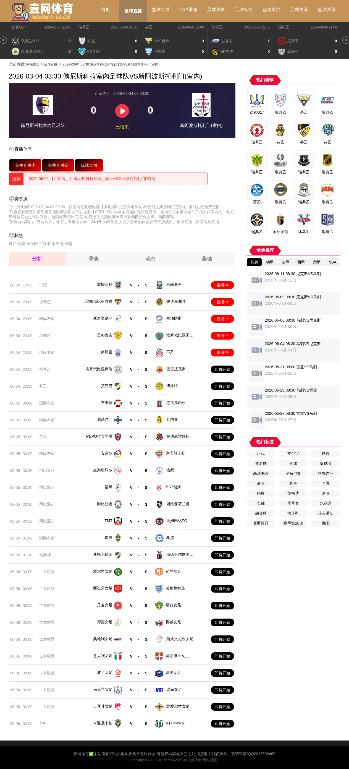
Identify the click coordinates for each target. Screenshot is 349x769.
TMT (108, 520)
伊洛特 (172, 386)
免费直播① (25, 165)
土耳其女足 (102, 706)
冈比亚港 (104, 504)
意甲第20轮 (293, 523)
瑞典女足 (173, 605)
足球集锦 (244, 9)
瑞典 (108, 537)
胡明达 (293, 493)
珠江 (13, 243)
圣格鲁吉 (104, 335)
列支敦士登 (175, 453)
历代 (261, 453)
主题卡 (45, 243)
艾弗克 (106, 386)
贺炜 (293, 463)
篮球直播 (161, 9)
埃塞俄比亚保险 (98, 369)
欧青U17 (19, 27)
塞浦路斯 (174, 318)
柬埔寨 (106, 352)
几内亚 (172, 419)
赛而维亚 (261, 523)
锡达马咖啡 (176, 301)
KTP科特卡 (175, 723)
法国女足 (173, 672)
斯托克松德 (102, 554)
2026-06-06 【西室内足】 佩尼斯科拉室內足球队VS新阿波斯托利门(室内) (92, 178)
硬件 (326, 453)
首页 (105, 9)
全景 (326, 483)
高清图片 (261, 473)
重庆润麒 (104, 284)
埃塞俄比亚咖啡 (98, 301)
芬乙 (149, 27)
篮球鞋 (293, 513)
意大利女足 (102, 655)
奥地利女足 (102, 639)
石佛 (261, 503)
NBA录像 (188, 9)
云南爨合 (174, 284)
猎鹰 (170, 470)
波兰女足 (104, 672)
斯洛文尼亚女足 (179, 639)
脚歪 (293, 483)
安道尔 (106, 453)
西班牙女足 (102, 588)
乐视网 (32, 243)
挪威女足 (173, 622)
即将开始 (222, 369)
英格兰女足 (175, 588)
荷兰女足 (173, 571)
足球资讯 (299, 9)
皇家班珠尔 (102, 470)
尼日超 (66, 243)
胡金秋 (261, 513)
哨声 (55, 243)
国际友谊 (47, 318)
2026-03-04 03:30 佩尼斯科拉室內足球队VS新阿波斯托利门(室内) (111, 64)
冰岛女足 (174, 689)
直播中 (222, 285)
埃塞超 (45, 301)
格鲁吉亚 (326, 473)
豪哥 (261, 483)
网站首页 (33, 64)
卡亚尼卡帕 (102, 723)
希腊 (170, 537)
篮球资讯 (326, 9)
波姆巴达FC (176, 520)
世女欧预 (47, 571)
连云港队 (326, 513)
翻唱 (326, 523)
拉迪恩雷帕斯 (178, 436)
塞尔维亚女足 (177, 655)
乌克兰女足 (102, 689)
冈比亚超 (47, 470)
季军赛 (293, 503)
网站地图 (210, 760)
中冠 (43, 285)
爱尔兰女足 (102, 571)
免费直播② (58, 165)
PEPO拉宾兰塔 (99, 436)
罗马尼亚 (293, 473)
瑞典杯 (45, 554)
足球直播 (133, 11)
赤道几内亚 (176, 402)
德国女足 (104, 622)
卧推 (261, 493)
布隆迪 (106, 402)
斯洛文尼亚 (102, 318)
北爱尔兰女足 (178, 706)
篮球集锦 (271, 9)
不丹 (170, 352)
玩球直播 (89, 165)
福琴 (108, 487)
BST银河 (173, 487)
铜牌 (21, 243)
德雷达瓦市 (176, 369)
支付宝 (293, 453)
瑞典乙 (84, 27)
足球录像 (216, 9)
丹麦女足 (104, 605)
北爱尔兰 (104, 419)
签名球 (261, 463)
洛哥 (326, 493)
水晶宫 (326, 503)
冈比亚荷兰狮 (178, 504)
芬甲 (43, 723)
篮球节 (326, 463)
